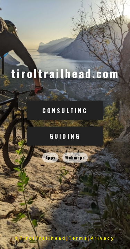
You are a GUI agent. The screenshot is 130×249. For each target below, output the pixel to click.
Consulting (65, 110)
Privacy (102, 238)
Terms (78, 238)
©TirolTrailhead (40, 238)
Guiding (65, 136)
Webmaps (75, 157)
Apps (50, 157)
